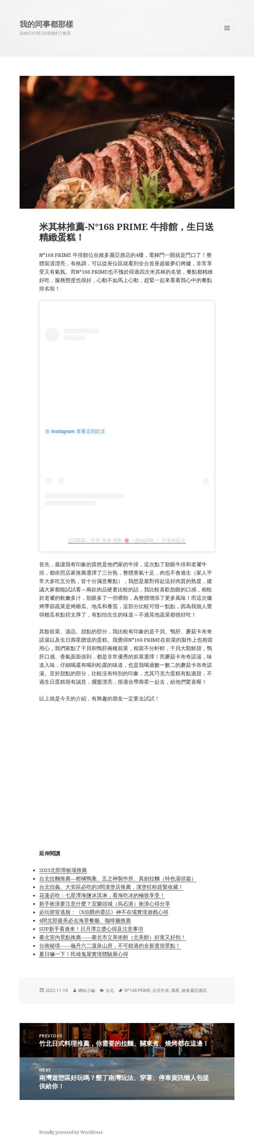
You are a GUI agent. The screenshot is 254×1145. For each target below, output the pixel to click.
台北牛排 (160, 990)
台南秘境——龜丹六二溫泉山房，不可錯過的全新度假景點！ (110, 945)
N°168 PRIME (137, 990)
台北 (110, 990)
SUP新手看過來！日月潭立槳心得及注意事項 (91, 928)
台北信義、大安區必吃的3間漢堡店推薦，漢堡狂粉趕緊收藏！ (111, 886)
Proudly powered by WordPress (71, 1132)
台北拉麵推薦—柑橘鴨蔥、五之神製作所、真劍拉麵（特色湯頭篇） (117, 878)
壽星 (175, 990)
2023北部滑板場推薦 (63, 869)
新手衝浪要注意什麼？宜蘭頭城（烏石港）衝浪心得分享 (104, 903)
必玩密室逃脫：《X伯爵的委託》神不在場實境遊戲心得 (103, 911)
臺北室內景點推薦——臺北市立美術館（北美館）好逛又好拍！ (112, 937)
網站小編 (86, 990)
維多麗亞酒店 (194, 990)
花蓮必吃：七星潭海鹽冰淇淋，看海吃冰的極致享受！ (102, 895)
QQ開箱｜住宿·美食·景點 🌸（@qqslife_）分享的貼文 (127, 540)
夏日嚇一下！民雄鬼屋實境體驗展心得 (83, 953)
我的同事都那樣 (46, 24)
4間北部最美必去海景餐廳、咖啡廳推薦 (85, 920)
